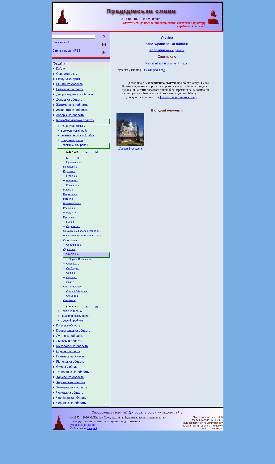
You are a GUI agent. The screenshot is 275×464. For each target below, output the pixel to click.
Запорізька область (70, 120)
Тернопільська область (72, 400)
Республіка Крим (68, 80)
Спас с (70, 301)
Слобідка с (72, 281)
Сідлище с (69, 266)
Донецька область (69, 103)
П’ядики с (72, 186)
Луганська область (69, 360)
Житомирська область (72, 109)
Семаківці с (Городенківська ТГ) (82, 246)
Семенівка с (70, 256)
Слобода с (72, 286)
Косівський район (72, 332)
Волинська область (69, 92)
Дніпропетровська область (75, 97)
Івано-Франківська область (75, 126)
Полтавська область (70, 383)
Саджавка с (73, 241)
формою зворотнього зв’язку (178, 97)
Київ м (60, 69)
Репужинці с (70, 206)
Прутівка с (69, 181)
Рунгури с (69, 231)
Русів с (70, 236)
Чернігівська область (71, 434)
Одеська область (68, 377)
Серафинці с (73, 261)
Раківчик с (72, 191)
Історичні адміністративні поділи (166, 63)
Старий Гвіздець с (76, 311)
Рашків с (68, 201)
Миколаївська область (72, 371)
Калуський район (72, 148)
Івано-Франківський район (78, 143)
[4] (77, 166)
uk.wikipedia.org (154, 70)
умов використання (82, 456)
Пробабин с (70, 176)
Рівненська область (70, 389)
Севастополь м (67, 75)
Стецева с (72, 316)
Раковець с (72, 196)
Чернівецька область (71, 429)
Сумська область (68, 394)
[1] (86, 161)
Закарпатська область (71, 115)
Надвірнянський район (75, 337)
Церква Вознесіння (80, 276)
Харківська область (70, 406)
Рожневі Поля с (72, 216)
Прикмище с (73, 171)
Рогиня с (68, 211)
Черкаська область (69, 423)
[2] (96, 161)
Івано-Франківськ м (73, 132)
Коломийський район (74, 154)
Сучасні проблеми (72, 343)
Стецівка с (69, 321)
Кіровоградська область (73, 354)
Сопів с (70, 291)
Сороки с (71, 296)
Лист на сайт (62, 42)
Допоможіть (137, 444)
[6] (86, 327)
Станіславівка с (72, 306)
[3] (67, 166)
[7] (96, 327)
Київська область (68, 348)
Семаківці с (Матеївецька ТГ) (83, 251)
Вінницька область (69, 86)
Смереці (92, 460)
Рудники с (72, 226)
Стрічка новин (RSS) (67, 50)
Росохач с (69, 221)
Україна (59, 63)
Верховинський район (75, 138)
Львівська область (69, 366)
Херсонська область (70, 412)
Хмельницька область (71, 417)
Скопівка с (72, 271)
